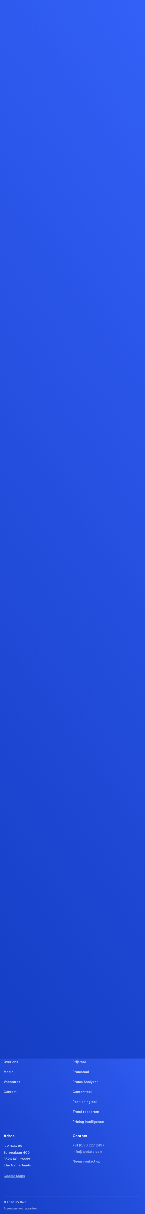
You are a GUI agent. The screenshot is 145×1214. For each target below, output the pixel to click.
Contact (10, 1092)
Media (9, 1072)
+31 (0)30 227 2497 (88, 1145)
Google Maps (14, 1176)
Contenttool (82, 1092)
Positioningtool (85, 1102)
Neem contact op (86, 1161)
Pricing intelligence (88, 1122)
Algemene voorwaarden (20, 1208)
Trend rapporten (86, 1112)
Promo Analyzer (85, 1082)
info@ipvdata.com (87, 1151)
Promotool (81, 1072)
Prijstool (79, 1062)
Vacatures (12, 1082)
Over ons (11, 1062)
